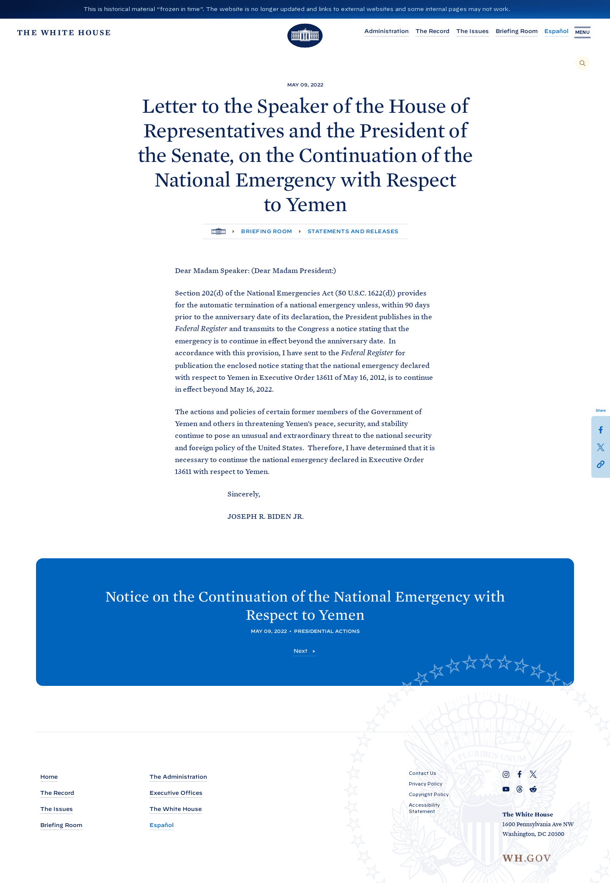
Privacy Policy (425, 783)
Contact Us (422, 773)
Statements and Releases (353, 231)
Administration (380, 31)
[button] (600, 463)
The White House (176, 809)
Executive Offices (176, 793)
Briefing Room (510, 31)
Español (550, 31)
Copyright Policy (429, 794)
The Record (426, 31)
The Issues (465, 31)
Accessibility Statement (424, 808)
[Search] (582, 63)
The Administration (178, 777)
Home (49, 777)
